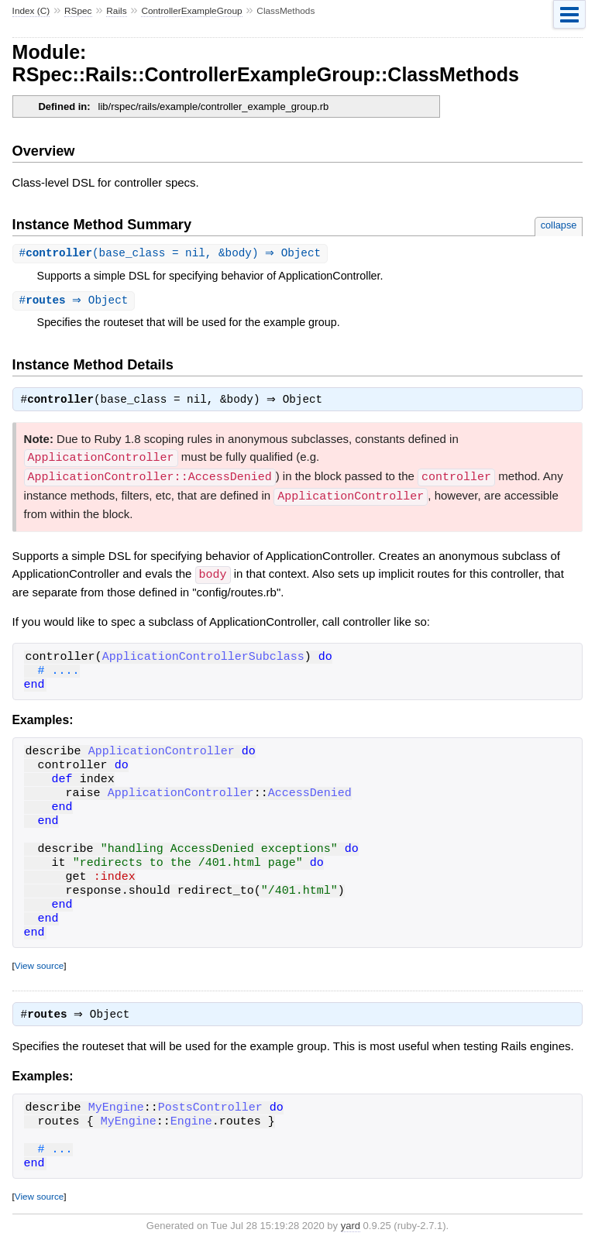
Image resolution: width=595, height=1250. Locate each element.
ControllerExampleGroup (191, 10)
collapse (559, 225)
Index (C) (31, 10)
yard (350, 1227)
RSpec (78, 10)
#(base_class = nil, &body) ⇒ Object (172, 253)
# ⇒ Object (75, 301)
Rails (116, 10)
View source (39, 965)
